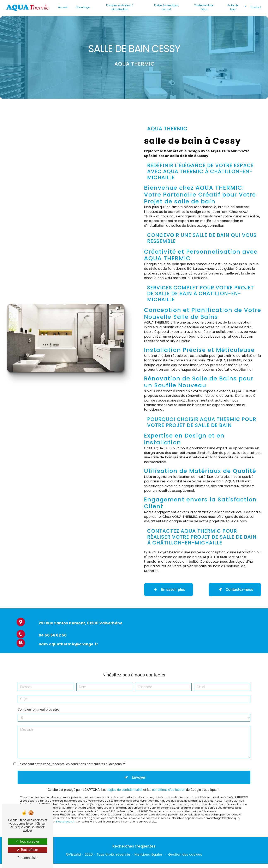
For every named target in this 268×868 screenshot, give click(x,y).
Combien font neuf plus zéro (38, 705)
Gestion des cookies (185, 855)
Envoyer (139, 773)
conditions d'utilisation (168, 786)
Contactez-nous (234, 589)
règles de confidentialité (125, 786)
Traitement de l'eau (203, 7)
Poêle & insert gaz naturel (166, 7)
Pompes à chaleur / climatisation (119, 7)
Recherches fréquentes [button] (134, 846)
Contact (255, 7)
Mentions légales (148, 855)
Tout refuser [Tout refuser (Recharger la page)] (27, 849)
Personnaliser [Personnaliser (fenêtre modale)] (27, 858)
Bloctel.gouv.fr (65, 817)
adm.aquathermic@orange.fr (68, 639)
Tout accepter (27, 841)
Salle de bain (232, 7)
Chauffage (83, 7)
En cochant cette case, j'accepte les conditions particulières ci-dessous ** (71, 759)
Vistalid (75, 855)
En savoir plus (169, 589)
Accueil (63, 7)
